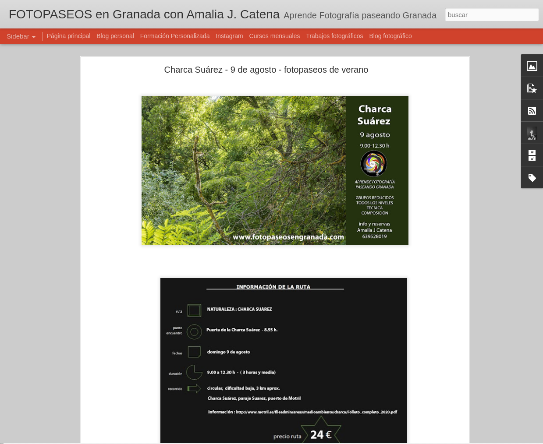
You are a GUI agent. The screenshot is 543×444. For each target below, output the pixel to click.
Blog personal (115, 35)
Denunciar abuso (334, 439)
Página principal (69, 35)
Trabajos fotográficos (334, 35)
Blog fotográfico (390, 35)
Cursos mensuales (274, 35)
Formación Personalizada (175, 35)
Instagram (229, 35)
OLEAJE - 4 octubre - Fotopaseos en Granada (75, 408)
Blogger (306, 439)
